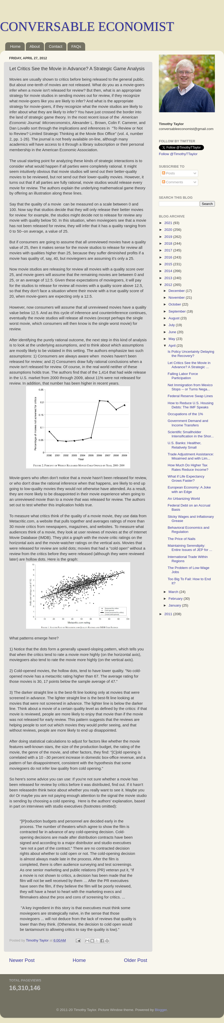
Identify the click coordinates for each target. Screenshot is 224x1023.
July (172, 325)
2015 (168, 264)
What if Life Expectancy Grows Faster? (186, 478)
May (172, 339)
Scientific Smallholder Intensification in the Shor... (191, 434)
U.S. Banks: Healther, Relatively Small (184, 445)
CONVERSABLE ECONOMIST (87, 26)
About (35, 46)
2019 (168, 237)
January (175, 605)
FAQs (76, 46)
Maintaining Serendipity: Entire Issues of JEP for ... (190, 548)
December (177, 291)
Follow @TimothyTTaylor (178, 154)
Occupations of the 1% (185, 414)
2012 (168, 285)
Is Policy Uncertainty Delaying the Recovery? (191, 354)
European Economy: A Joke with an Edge (189, 489)
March (174, 592)
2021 (168, 223)
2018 (168, 243)
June (173, 332)
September (178, 311)
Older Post (135, 960)
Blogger (161, 1010)
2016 (168, 257)
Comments (172, 182)
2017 (168, 250)
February (176, 599)
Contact (55, 46)
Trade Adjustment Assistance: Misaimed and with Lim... (191, 456)
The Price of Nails (182, 539)
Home (15, 46)
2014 (168, 271)
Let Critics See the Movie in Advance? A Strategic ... (189, 365)
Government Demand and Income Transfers (188, 423)
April (173, 346)
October (175, 304)
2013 (168, 278)
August (175, 318)
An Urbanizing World (184, 499)
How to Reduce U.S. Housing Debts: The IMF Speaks (191, 405)
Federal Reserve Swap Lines (190, 396)
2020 (168, 230)
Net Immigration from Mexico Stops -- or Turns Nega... (190, 387)
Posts (168, 173)
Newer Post (22, 960)
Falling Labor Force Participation (183, 376)
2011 (168, 614)
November (177, 297)
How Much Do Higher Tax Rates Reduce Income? (188, 467)
